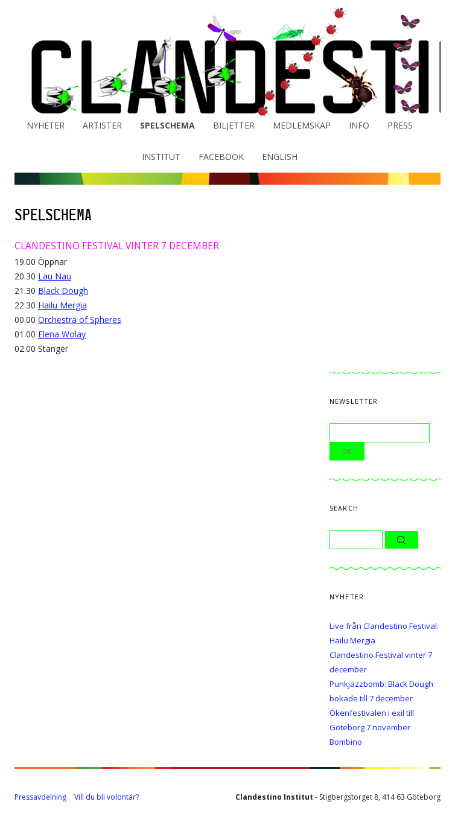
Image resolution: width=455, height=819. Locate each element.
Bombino (345, 741)
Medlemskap (302, 125)
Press (400, 125)
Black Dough (63, 290)
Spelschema (167, 125)
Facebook (221, 156)
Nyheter (46, 125)
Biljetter (234, 125)
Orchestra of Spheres (79, 319)
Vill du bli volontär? (106, 797)
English (280, 156)
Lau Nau (54, 276)
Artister (102, 125)
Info (359, 125)
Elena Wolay (62, 334)
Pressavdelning (40, 797)
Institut (161, 156)
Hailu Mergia (62, 305)
